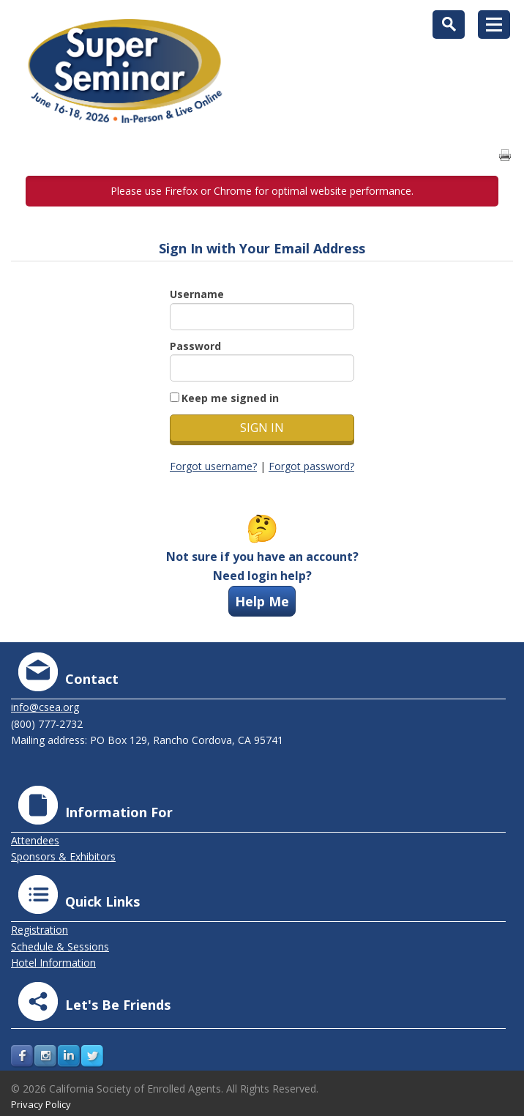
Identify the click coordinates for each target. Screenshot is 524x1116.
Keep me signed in (230, 398)
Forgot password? (311, 466)
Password (195, 346)
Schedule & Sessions (60, 946)
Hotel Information (53, 963)
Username (197, 294)
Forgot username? (213, 466)
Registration (39, 930)
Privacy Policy (41, 1104)
